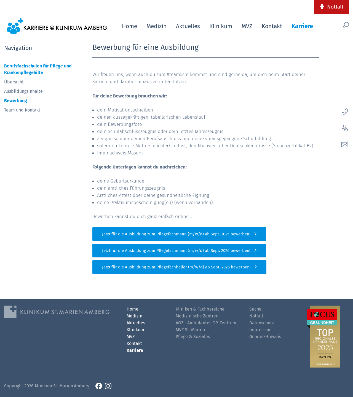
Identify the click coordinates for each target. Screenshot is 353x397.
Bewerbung (15, 100)
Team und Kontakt (22, 110)
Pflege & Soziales (193, 336)
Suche (255, 309)
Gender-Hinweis (265, 336)
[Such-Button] (338, 25)
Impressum (260, 329)
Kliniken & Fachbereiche (200, 309)
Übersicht (14, 82)
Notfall (335, 7)
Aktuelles (188, 26)
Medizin (156, 26)
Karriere (302, 26)
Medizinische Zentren (197, 316)
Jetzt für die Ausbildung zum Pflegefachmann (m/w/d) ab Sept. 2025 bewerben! (176, 234)
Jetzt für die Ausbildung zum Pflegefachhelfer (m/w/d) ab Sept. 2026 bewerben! (176, 267)
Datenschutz (261, 322)
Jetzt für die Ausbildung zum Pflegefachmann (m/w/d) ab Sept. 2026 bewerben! (176, 250)
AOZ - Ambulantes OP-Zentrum (206, 322)
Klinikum (220, 26)
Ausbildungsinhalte (23, 91)
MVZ (247, 26)
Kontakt (272, 26)
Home (129, 26)
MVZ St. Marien (190, 329)
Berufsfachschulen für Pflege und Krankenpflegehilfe (38, 69)
